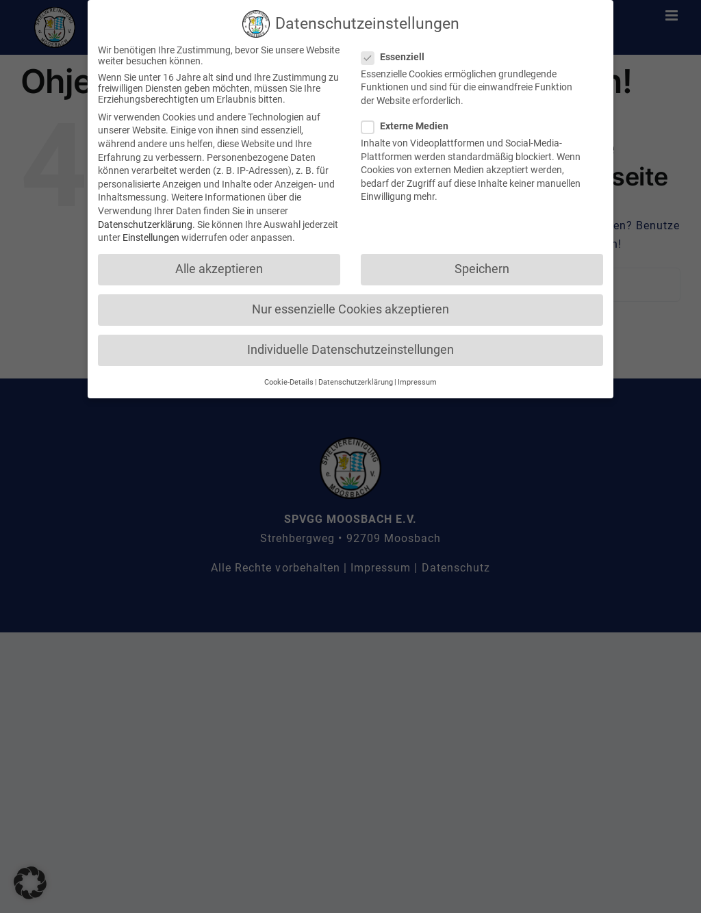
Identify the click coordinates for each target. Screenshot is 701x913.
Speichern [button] (482, 266)
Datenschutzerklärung (145, 221)
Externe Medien (410, 123)
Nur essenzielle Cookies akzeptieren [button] (350, 306)
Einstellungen (151, 234)
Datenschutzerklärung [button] (355, 378)
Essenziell (398, 53)
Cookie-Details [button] (289, 378)
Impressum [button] (417, 378)
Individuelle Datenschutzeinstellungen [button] (350, 347)
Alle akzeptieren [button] (219, 266)
